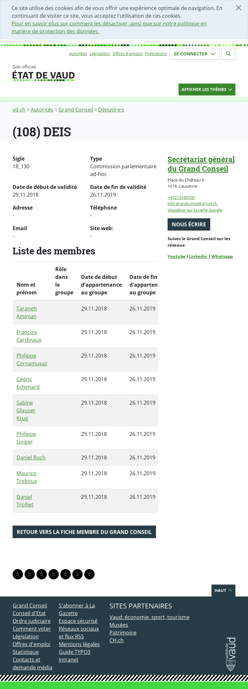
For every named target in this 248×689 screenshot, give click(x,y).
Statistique (26, 651)
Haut (223, 590)
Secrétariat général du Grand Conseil (201, 163)
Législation (99, 53)
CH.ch (116, 640)
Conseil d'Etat (29, 613)
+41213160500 (181, 197)
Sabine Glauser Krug (26, 410)
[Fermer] (239, 7)
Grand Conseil (75, 109)
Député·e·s (111, 109)
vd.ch (19, 109)
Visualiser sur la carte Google (195, 210)
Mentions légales (79, 644)
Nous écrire (189, 224)
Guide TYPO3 (74, 651)
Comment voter (32, 628)
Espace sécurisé (78, 621)
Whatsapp (222, 256)
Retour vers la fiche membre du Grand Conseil (84, 532)
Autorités (78, 53)
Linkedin (198, 256)
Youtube (177, 256)
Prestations (156, 53)
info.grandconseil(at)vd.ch (192, 203)
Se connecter (195, 54)
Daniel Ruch (31, 457)
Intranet (68, 659)
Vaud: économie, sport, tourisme (149, 617)
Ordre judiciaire (32, 621)
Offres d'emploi (127, 53)
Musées (118, 624)
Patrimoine (123, 632)
